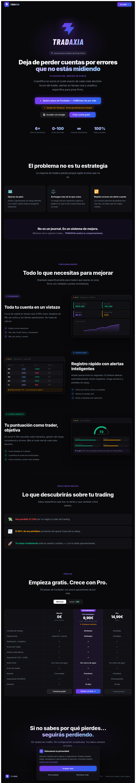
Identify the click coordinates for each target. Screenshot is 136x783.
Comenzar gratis (59, 691)
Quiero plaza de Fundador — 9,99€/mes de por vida (68, 101)
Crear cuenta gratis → (83, 115)
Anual (74, 602)
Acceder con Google (54, 115)
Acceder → (124, 4)
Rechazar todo (82, 775)
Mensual (59, 602)
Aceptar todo (67, 769)
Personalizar (53, 775)
